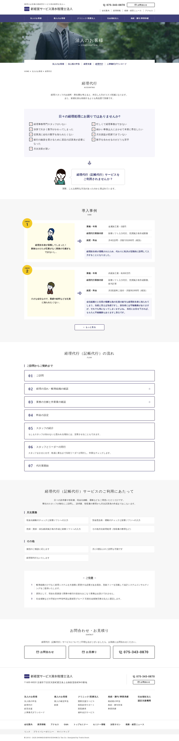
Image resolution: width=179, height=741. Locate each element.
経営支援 (87, 64)
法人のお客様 (36, 18)
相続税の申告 (114, 701)
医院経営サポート (86, 705)
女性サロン (115, 724)
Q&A (66, 724)
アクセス (149, 11)
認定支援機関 (144, 700)
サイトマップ (63, 732)
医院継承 (82, 709)
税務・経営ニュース (133, 11)
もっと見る (91, 327)
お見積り (91, 652)
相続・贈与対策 (115, 705)
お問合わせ (142, 5)
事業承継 (112, 709)
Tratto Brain (84, 738)
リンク (27, 732)
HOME (26, 71)
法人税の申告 (74, 64)
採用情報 (117, 11)
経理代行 (99, 64)
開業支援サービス (86, 701)
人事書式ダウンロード (117, 64)
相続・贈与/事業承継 (140, 18)
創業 (56, 705)
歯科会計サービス (86, 712)
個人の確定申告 (61, 701)
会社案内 (106, 11)
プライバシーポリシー (43, 732)
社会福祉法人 (113, 18)
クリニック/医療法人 (86, 18)
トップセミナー (81, 724)
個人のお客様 (59, 18)
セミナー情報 (99, 724)
